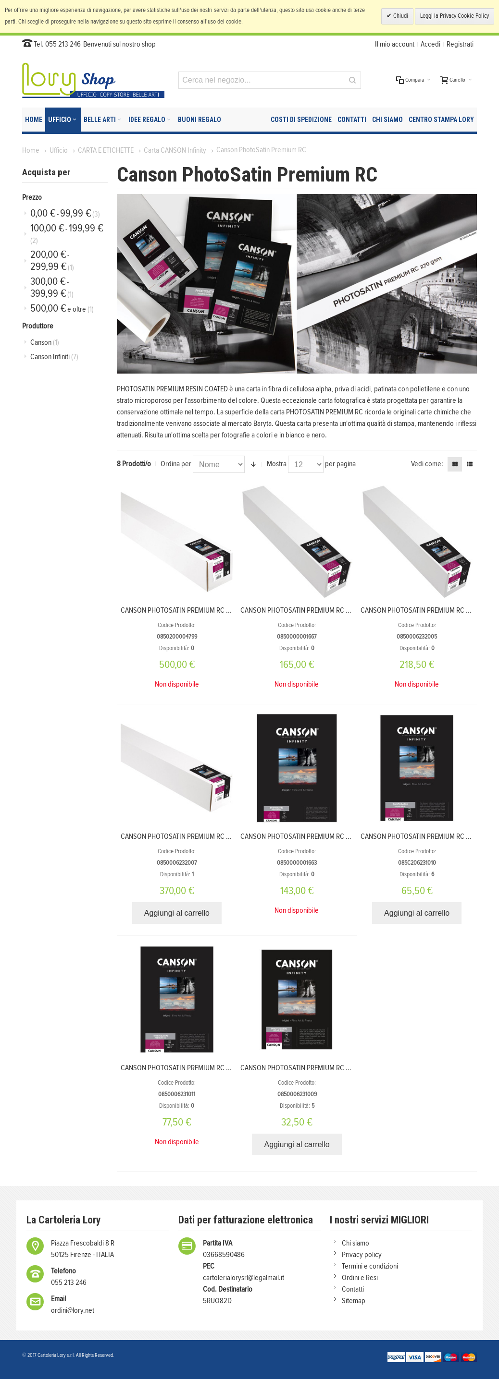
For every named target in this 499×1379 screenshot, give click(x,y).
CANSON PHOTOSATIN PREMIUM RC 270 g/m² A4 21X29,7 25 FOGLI (336, 1068)
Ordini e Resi (360, 1278)
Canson (44, 342)
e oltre (62, 308)
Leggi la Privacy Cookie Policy (454, 16)
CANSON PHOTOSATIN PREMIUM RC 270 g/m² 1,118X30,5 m (205, 836)
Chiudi (400, 16)
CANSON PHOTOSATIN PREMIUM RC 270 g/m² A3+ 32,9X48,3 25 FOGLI (222, 1068)
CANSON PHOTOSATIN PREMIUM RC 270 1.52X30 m (195, 610)
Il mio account (394, 44)
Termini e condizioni (370, 1266)
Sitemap (353, 1301)
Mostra (277, 464)
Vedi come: (427, 464)
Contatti (353, 1289)
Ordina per (176, 464)
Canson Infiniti (54, 357)
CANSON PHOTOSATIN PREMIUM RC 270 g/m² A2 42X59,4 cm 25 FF (337, 836)
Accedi (430, 44)
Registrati (460, 44)
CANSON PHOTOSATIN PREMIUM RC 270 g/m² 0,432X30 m (324, 610)
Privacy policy (362, 1254)
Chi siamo (355, 1243)
